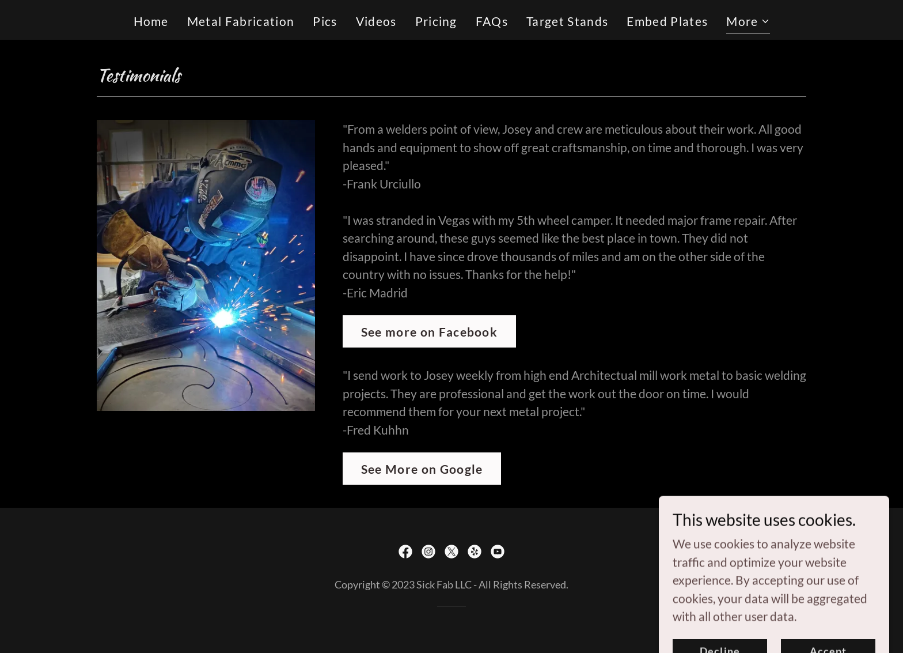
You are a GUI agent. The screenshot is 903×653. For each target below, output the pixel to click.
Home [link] (151, 21)
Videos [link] (376, 21)
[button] (747, 22)
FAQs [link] (492, 21)
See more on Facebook (429, 331)
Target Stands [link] (567, 21)
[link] (405, 551)
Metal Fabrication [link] (241, 21)
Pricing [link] (436, 21)
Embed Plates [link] (667, 21)
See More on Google (422, 469)
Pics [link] (325, 21)
